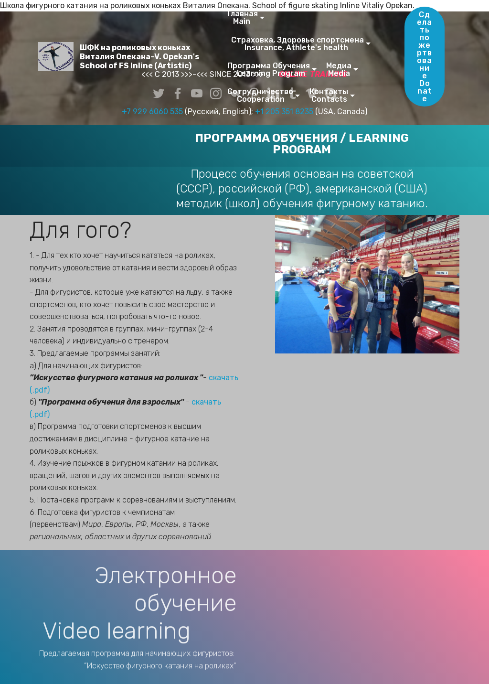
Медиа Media (338, 69)
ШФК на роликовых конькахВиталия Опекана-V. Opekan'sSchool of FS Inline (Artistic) (139, 56)
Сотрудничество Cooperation (260, 95)
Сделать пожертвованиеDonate (424, 56)
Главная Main (242, 17)
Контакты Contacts (328, 95)
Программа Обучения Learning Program (268, 69)
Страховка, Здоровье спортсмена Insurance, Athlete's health (295, 43)
